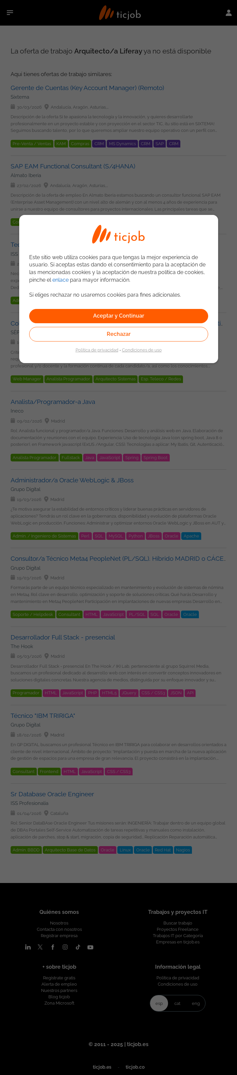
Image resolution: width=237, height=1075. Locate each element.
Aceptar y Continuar (118, 316)
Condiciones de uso (142, 349)
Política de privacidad (97, 349)
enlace (60, 280)
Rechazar (119, 334)
